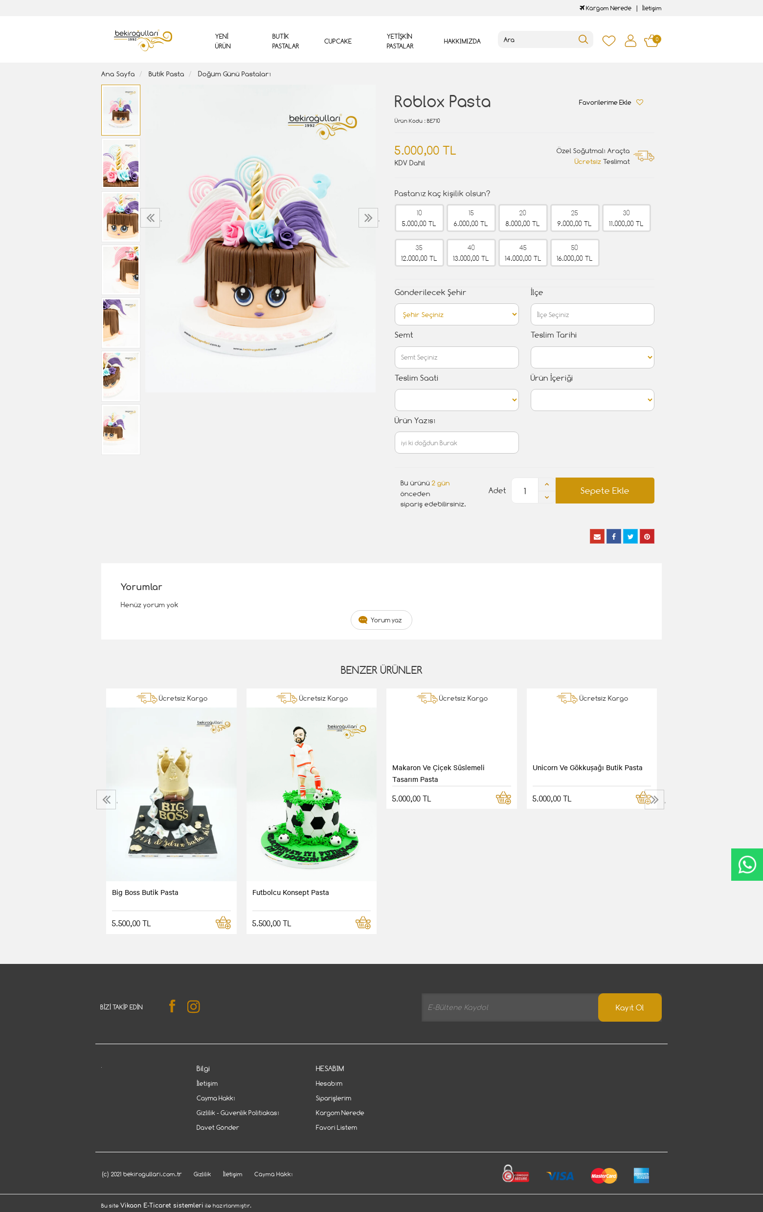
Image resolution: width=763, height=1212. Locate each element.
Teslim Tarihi (554, 335)
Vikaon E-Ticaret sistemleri (161, 1205)
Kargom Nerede (605, 8)
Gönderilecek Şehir (431, 292)
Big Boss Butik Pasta (145, 892)
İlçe (537, 292)
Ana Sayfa (118, 73)
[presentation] (151, 218)
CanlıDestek (747, 864)
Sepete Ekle (605, 490)
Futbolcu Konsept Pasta (290, 892)
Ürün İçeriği (552, 378)
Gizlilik (202, 1174)
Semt (404, 335)
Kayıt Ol (630, 1007)
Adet (497, 490)
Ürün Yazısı (415, 420)
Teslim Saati (417, 378)
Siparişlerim (333, 1098)
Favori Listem (336, 1127)
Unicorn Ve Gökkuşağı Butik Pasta (588, 767)
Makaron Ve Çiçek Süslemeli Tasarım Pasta (438, 773)
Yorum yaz (386, 620)
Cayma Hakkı (216, 1098)
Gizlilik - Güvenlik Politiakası (238, 1113)
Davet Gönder (218, 1127)
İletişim (652, 8)
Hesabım (329, 1083)
